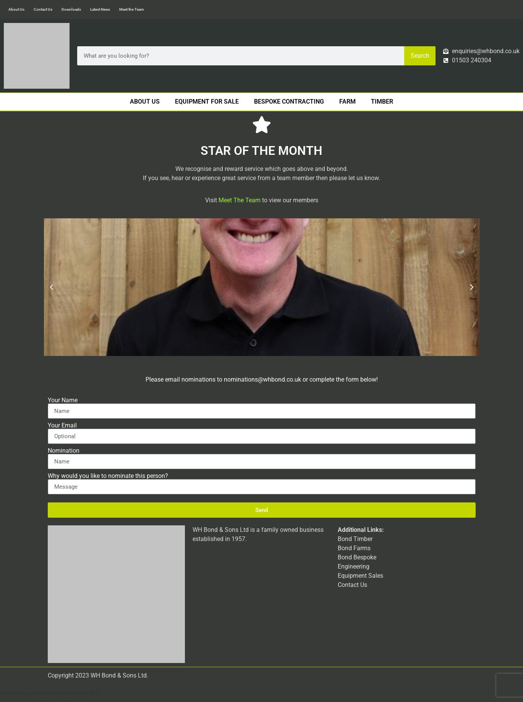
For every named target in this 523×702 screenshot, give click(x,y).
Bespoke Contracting (289, 101)
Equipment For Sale (207, 101)
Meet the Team (131, 9)
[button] (51, 287)
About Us (16, 9)
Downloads (71, 9)
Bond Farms (354, 548)
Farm (347, 101)
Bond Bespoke (357, 557)
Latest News (100, 9)
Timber (382, 101)
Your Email (62, 425)
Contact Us (43, 9)
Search (420, 55)
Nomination (63, 451)
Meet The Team (240, 200)
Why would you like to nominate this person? (108, 476)
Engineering (353, 566)
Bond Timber (355, 539)
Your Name (63, 400)
